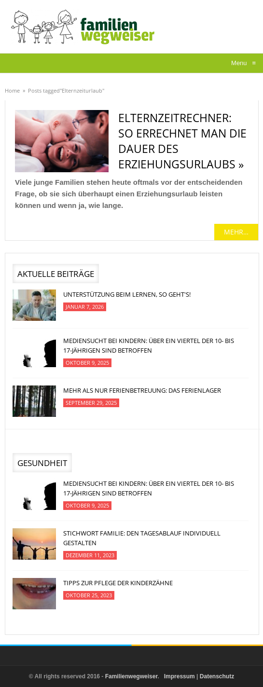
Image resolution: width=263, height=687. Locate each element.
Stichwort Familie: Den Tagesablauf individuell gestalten (142, 538)
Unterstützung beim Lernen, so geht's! (127, 294)
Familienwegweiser (131, 676)
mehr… (236, 231)
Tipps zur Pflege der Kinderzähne (118, 582)
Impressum (179, 676)
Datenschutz (217, 676)
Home (12, 90)
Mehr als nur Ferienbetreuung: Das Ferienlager (142, 390)
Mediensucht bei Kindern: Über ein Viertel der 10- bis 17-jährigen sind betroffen (148, 345)
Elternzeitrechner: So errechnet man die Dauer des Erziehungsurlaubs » (182, 141)
